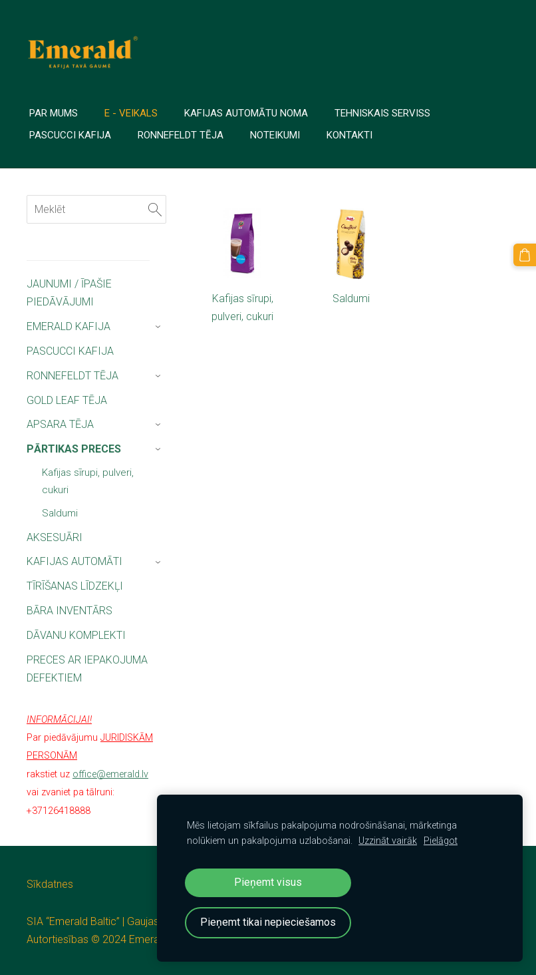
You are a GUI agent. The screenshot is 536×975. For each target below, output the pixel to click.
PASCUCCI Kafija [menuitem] (70, 135)
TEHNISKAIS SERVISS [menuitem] (382, 113)
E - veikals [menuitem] (131, 113)
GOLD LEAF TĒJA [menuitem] (67, 400)
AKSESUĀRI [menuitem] (54, 537)
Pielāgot (441, 841)
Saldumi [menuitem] (60, 513)
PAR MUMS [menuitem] (53, 113)
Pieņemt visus (268, 882)
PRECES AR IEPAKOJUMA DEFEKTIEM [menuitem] (87, 669)
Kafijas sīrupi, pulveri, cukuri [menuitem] (88, 481)
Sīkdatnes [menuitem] (50, 884)
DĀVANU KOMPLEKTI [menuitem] (76, 635)
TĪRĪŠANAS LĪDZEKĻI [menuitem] (75, 586)
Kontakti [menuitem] (349, 135)
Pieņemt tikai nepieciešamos (268, 922)
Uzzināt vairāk (387, 841)
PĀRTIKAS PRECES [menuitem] (74, 449)
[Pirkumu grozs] (524, 255)
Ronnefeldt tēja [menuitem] (180, 135)
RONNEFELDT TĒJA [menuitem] (72, 375)
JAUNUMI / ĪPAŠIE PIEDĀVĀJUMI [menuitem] (69, 293)
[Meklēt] (96, 209)
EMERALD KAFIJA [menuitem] (68, 326)
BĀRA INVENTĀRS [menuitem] (69, 610)
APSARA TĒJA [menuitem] (60, 424)
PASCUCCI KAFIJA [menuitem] (70, 351)
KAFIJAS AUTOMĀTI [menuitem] (74, 561)
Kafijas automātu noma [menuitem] (246, 113)
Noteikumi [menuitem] (275, 135)
